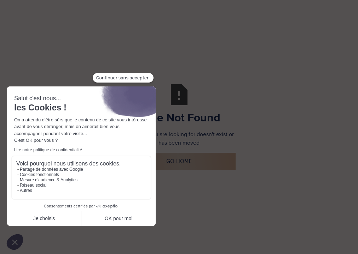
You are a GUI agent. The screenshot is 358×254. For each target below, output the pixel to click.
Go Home (179, 161)
